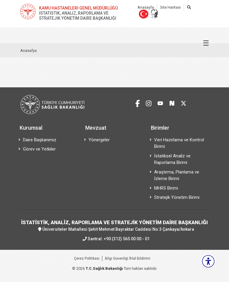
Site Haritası (170, 7)
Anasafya (28, 50)
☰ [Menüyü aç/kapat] (206, 43)
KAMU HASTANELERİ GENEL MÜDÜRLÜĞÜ (78, 8)
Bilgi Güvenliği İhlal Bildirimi (127, 258)
